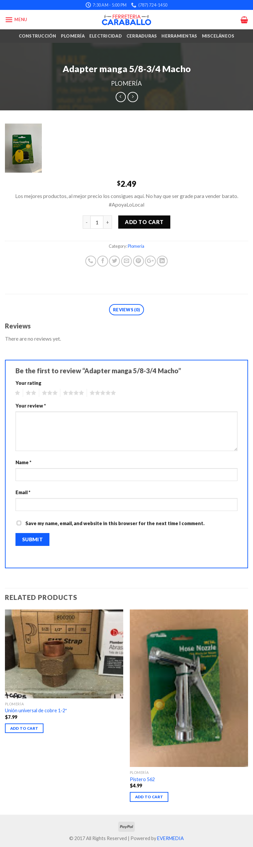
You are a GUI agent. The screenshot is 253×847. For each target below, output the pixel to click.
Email (22, 492)
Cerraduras (141, 36)
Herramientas (179, 36)
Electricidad (105, 36)
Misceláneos (218, 36)
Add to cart (144, 222)
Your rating (28, 383)
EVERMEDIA (170, 838)
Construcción (37, 36)
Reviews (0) (126, 309)
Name (23, 462)
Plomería (73, 36)
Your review (30, 406)
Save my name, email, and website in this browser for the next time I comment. (115, 523)
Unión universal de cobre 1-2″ (36, 710)
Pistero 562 (142, 779)
